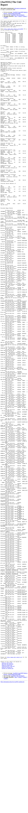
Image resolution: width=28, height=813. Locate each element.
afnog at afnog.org (7, 796)
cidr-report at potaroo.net (20, 8)
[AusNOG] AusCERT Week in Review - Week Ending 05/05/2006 (15, 13)
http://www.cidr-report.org (14, 784)
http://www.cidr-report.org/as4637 (13, 30)
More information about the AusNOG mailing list (12, 811)
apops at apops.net (7, 794)
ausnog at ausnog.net (7, 798)
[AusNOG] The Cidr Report (17, 15)
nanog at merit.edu (7, 791)
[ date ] (15, 16)
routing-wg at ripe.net (8, 795)
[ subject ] (24, 16)
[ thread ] (20, 16)
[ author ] (6, 17)
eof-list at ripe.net (7, 792)
